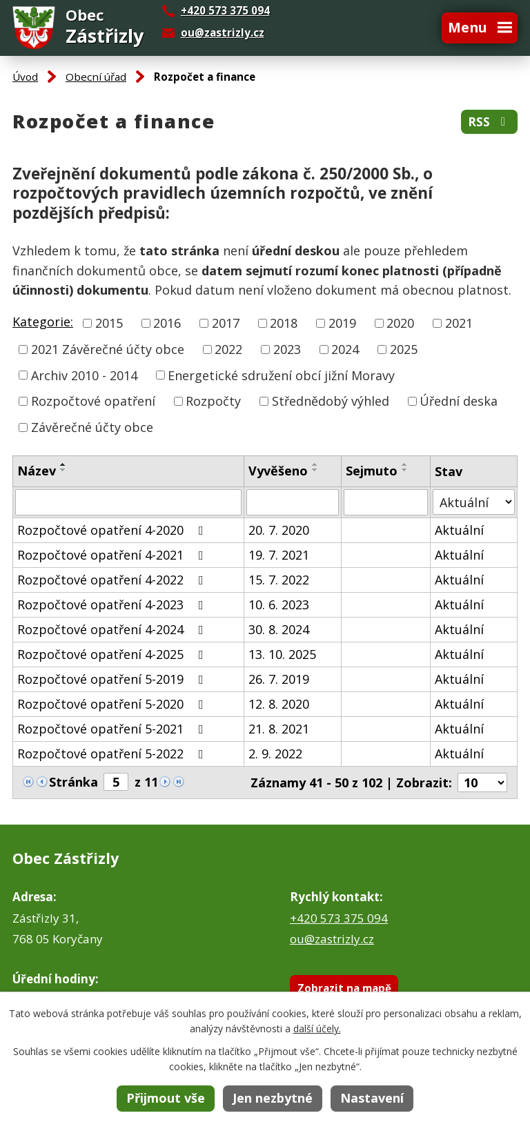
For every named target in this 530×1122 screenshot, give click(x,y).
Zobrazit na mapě (344, 988)
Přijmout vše (165, 1098)
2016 (167, 323)
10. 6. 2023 (278, 604)
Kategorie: (42, 321)
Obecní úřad (96, 76)
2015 (109, 323)
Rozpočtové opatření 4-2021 (113, 555)
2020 (400, 323)
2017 (225, 323)
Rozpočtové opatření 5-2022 (113, 753)
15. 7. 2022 (278, 579)
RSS (489, 122)
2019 (342, 323)
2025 (404, 349)
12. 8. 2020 (278, 704)
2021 (459, 323)
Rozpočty (213, 401)
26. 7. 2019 (278, 679)
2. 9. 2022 (275, 753)
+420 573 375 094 (339, 918)
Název (36, 470)
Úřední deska (459, 401)
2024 (345, 349)
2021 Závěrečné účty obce (107, 349)
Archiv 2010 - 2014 (84, 374)
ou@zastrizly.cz (222, 32)
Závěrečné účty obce (92, 427)
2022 (228, 349)
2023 (287, 349)
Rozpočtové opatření (93, 401)
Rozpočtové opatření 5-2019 (113, 679)
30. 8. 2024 (278, 629)
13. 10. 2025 (282, 654)
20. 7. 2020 (278, 530)
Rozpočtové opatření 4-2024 (113, 629)
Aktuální (459, 530)
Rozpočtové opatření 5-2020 (113, 704)
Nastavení (372, 1098)
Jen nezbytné (273, 1098)
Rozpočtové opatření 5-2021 (113, 728)
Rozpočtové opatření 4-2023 (113, 604)
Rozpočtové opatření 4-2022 (113, 579)
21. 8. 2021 (278, 728)
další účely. (317, 1028)
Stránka (73, 782)
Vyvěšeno (278, 470)
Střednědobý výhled (330, 401)
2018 (283, 323)
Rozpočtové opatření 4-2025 (113, 654)
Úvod (25, 76)
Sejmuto (372, 470)
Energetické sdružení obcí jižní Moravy (281, 374)
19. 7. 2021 (278, 555)
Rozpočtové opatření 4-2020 (113, 530)
